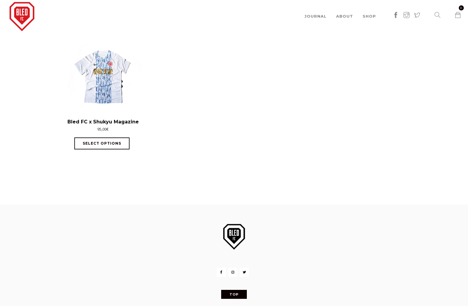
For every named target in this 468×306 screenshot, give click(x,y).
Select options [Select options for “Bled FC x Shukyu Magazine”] (102, 143)
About (344, 15)
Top (234, 294)
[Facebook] (221, 272)
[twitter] (417, 8)
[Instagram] (232, 272)
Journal (315, 15)
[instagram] (407, 8)
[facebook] (396, 8)
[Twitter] (244, 272)
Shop (369, 15)
